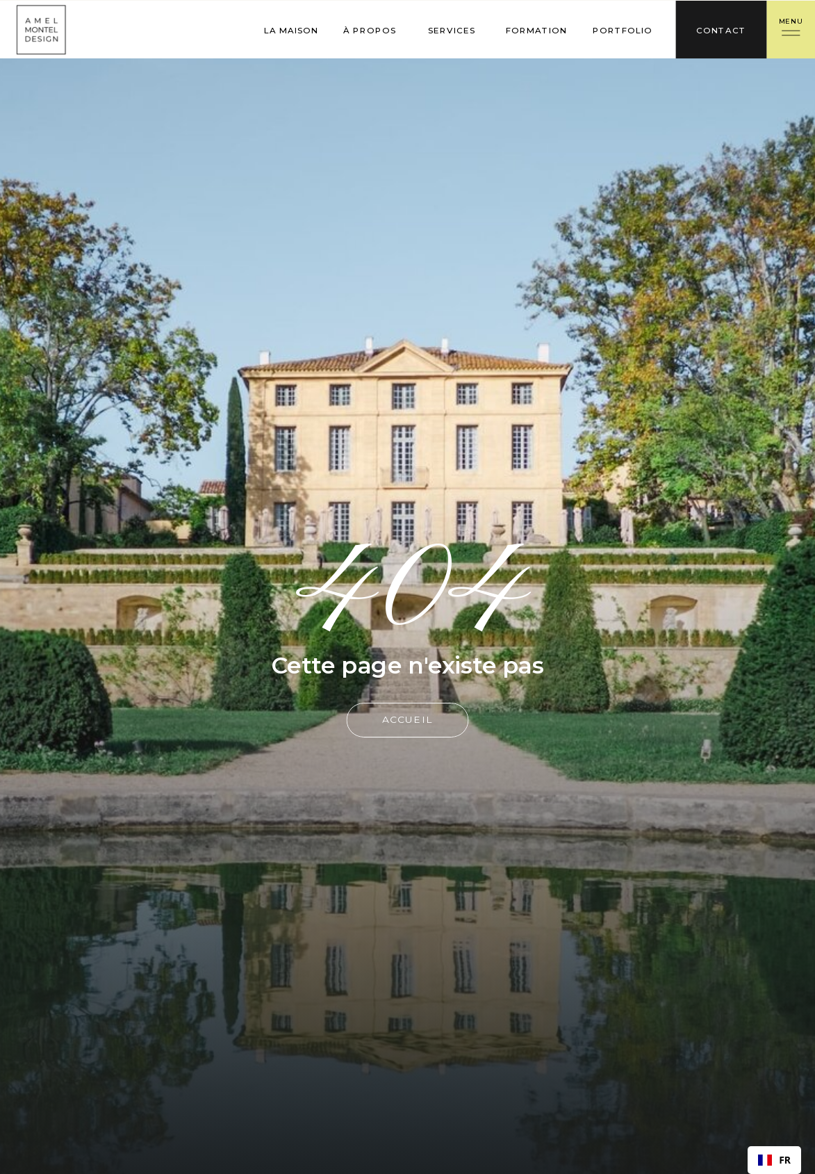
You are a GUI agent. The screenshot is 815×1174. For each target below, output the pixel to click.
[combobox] (774, 1160)
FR (774, 1160)
